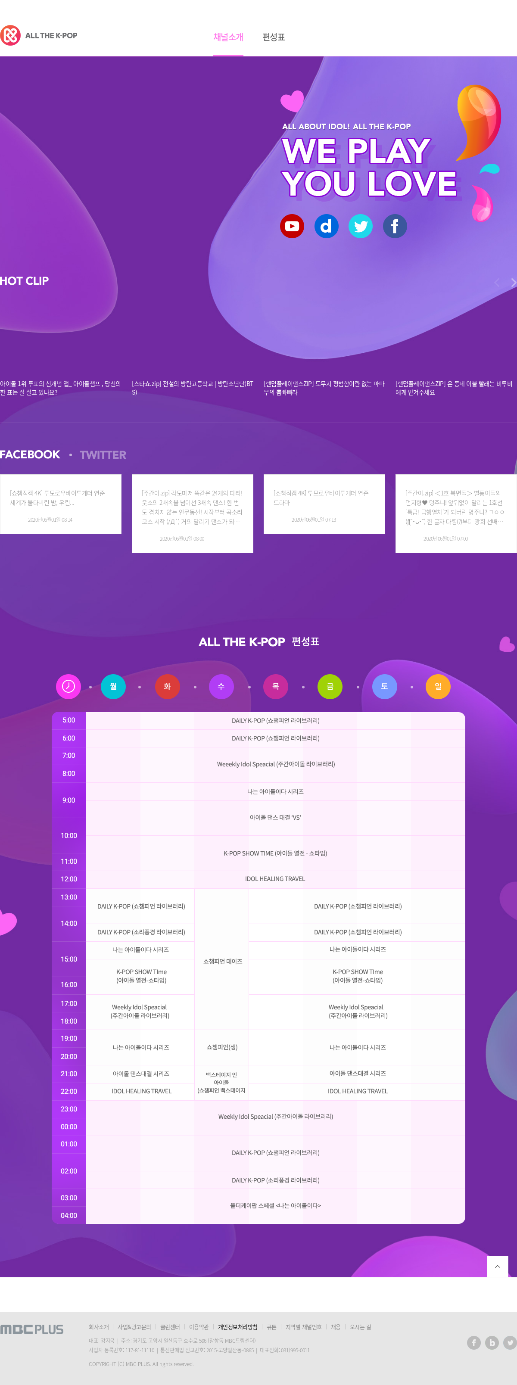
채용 (336, 1327)
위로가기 (497, 1266)
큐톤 (272, 1327)
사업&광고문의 (134, 1327)
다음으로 (496, 282)
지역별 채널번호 (304, 1327)
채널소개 (228, 37)
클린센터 (170, 1327)
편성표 (273, 37)
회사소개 (99, 1327)
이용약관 (199, 1327)
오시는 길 (360, 1327)
